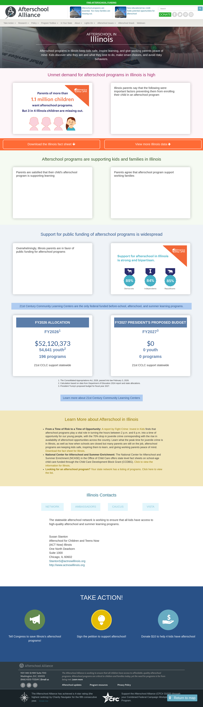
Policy (35, 23)
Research (23, 23)
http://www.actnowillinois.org (67, 565)
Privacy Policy (124, 685)
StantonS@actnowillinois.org (67, 561)
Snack (126, 23)
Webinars (141, 23)
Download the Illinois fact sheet (51, 144)
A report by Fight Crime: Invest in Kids (123, 429)
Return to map (182, 698)
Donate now (43, 701)
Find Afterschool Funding (101, 2)
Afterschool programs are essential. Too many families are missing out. (96, 11)
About (78, 23)
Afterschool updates (72, 685)
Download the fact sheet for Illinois (64, 451)
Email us (45, 679)
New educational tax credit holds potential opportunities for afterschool (141, 11)
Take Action (10, 23)
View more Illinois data (153, 144)
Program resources (99, 685)
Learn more (77, 679)
